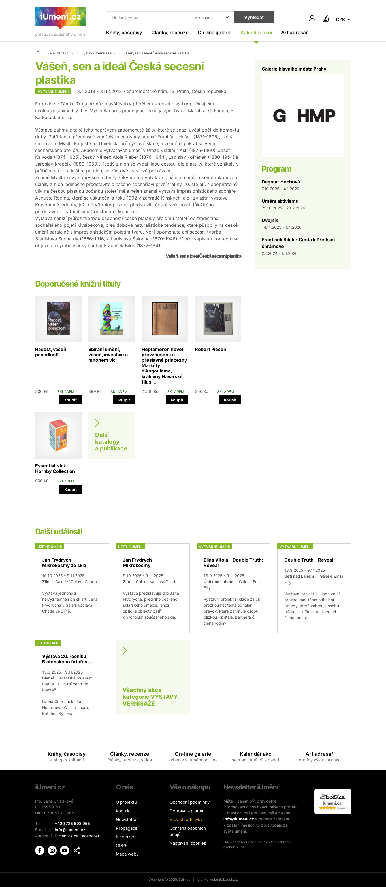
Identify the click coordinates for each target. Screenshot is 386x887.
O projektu (126, 802)
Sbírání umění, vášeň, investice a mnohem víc (108, 354)
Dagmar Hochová (281, 182)
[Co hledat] (146, 18)
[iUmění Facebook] (40, 849)
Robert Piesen (210, 349)
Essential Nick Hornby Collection (55, 468)
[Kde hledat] (208, 18)
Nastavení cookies (188, 843)
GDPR (122, 845)
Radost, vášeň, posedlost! (51, 351)
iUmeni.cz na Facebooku (77, 835)
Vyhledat (251, 17)
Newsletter (127, 819)
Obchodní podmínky (190, 802)
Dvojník (270, 220)
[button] (77, 849)
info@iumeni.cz (238, 819)
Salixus (184, 880)
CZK (341, 20)
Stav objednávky (186, 819)
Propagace (126, 828)
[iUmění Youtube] (65, 849)
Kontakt (123, 811)
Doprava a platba (186, 811)
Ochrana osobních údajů (188, 832)
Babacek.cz (228, 880)
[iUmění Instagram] (53, 849)
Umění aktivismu (280, 201)
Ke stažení (126, 837)
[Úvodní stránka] (60, 23)
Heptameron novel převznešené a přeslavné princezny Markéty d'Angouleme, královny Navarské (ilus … (164, 365)
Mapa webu (127, 854)
